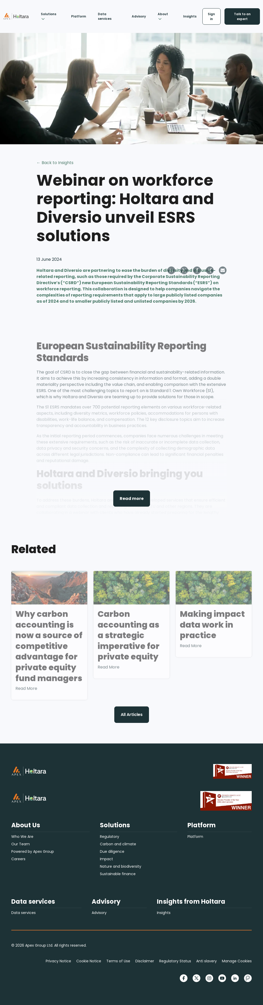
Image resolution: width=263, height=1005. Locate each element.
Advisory (139, 16)
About (163, 16)
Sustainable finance (118, 873)
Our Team (20, 844)
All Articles (132, 714)
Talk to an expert (242, 16)
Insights (189, 16)
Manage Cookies (237, 961)
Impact (106, 859)
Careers (18, 859)
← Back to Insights (54, 163)
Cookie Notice (88, 961)
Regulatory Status (175, 961)
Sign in (211, 16)
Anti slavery (206, 961)
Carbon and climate (118, 844)
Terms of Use (118, 961)
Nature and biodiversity (120, 866)
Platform (78, 16)
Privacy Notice (58, 961)
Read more (132, 498)
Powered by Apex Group (32, 851)
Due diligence (112, 851)
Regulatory (109, 836)
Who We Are (22, 836)
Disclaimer (144, 961)
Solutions (48, 16)
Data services (104, 16)
